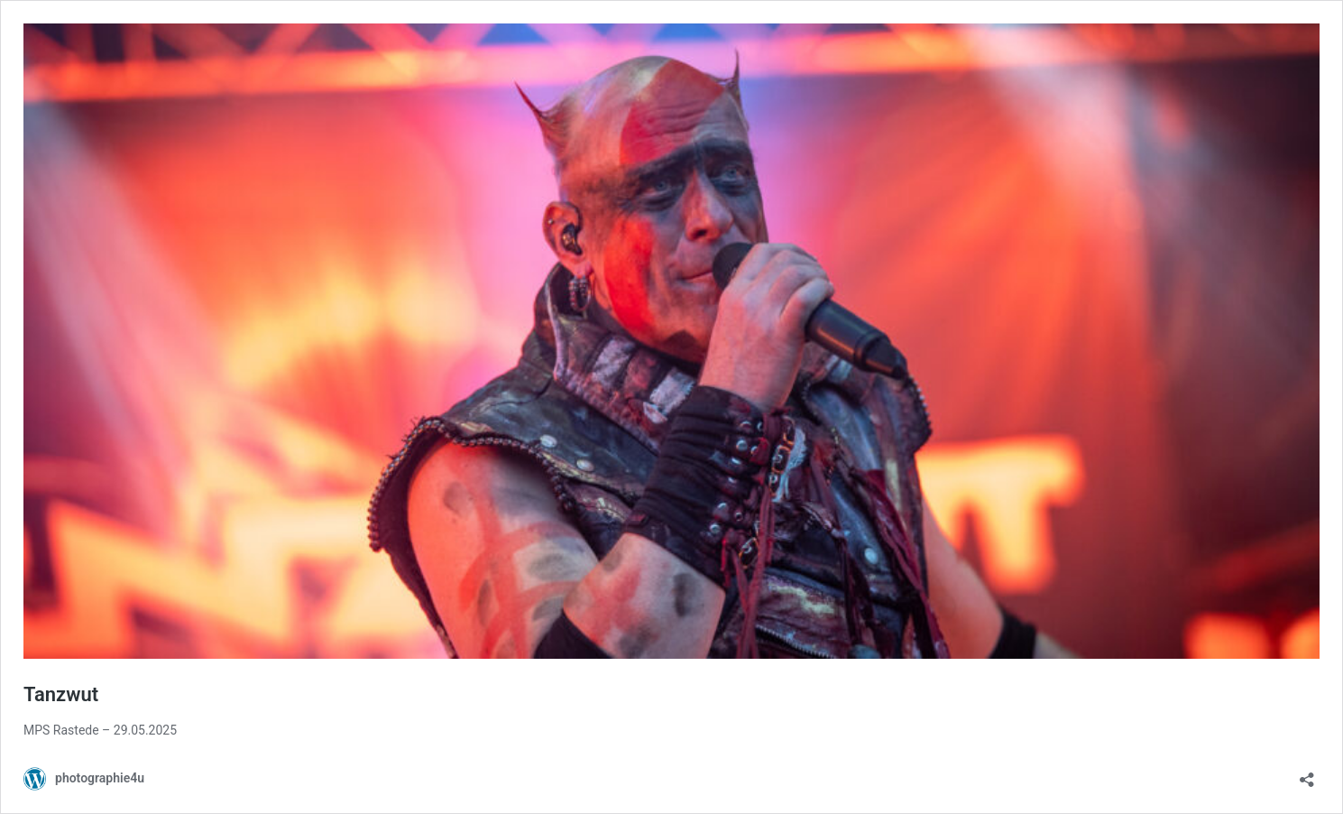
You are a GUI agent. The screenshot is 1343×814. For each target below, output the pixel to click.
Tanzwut (60, 694)
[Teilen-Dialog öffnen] (1307, 774)
